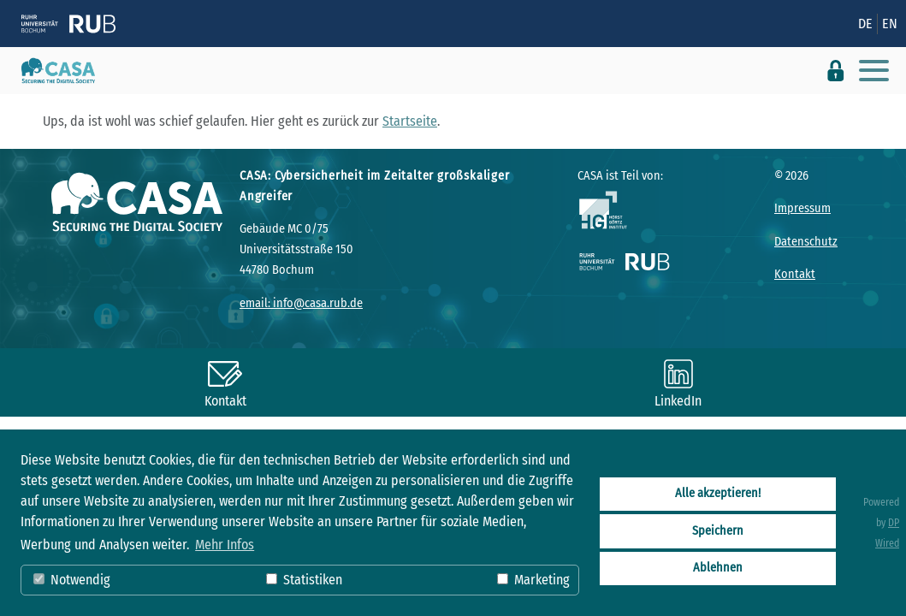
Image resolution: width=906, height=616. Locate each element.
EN (889, 23)
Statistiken (304, 580)
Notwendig (71, 580)
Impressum (802, 208)
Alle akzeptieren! (718, 493)
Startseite (409, 121)
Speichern (717, 531)
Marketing (533, 580)
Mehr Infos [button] (224, 544)
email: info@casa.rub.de (301, 303)
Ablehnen (718, 567)
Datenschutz (806, 241)
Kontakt (794, 274)
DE (865, 23)
